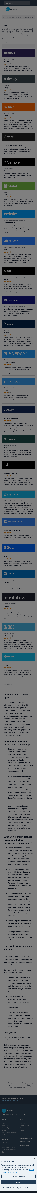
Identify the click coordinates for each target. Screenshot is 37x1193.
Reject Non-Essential (18, 1176)
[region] (18, 1173)
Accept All (18, 1182)
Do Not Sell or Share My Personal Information (18, 1188)
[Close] (34, 1158)
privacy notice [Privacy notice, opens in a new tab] (12, 1172)
